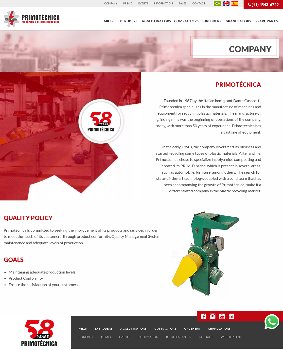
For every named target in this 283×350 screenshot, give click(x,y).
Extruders (128, 21)
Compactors (186, 21)
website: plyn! (231, 337)
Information (163, 3)
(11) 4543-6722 (263, 4)
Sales (182, 3)
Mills (108, 21)
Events (143, 3)
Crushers (192, 328)
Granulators (238, 21)
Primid (127, 3)
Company (110, 3)
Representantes (178, 337)
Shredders (211, 21)
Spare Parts (266, 21)
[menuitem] (109, 21)
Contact (198, 3)
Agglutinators (156, 21)
